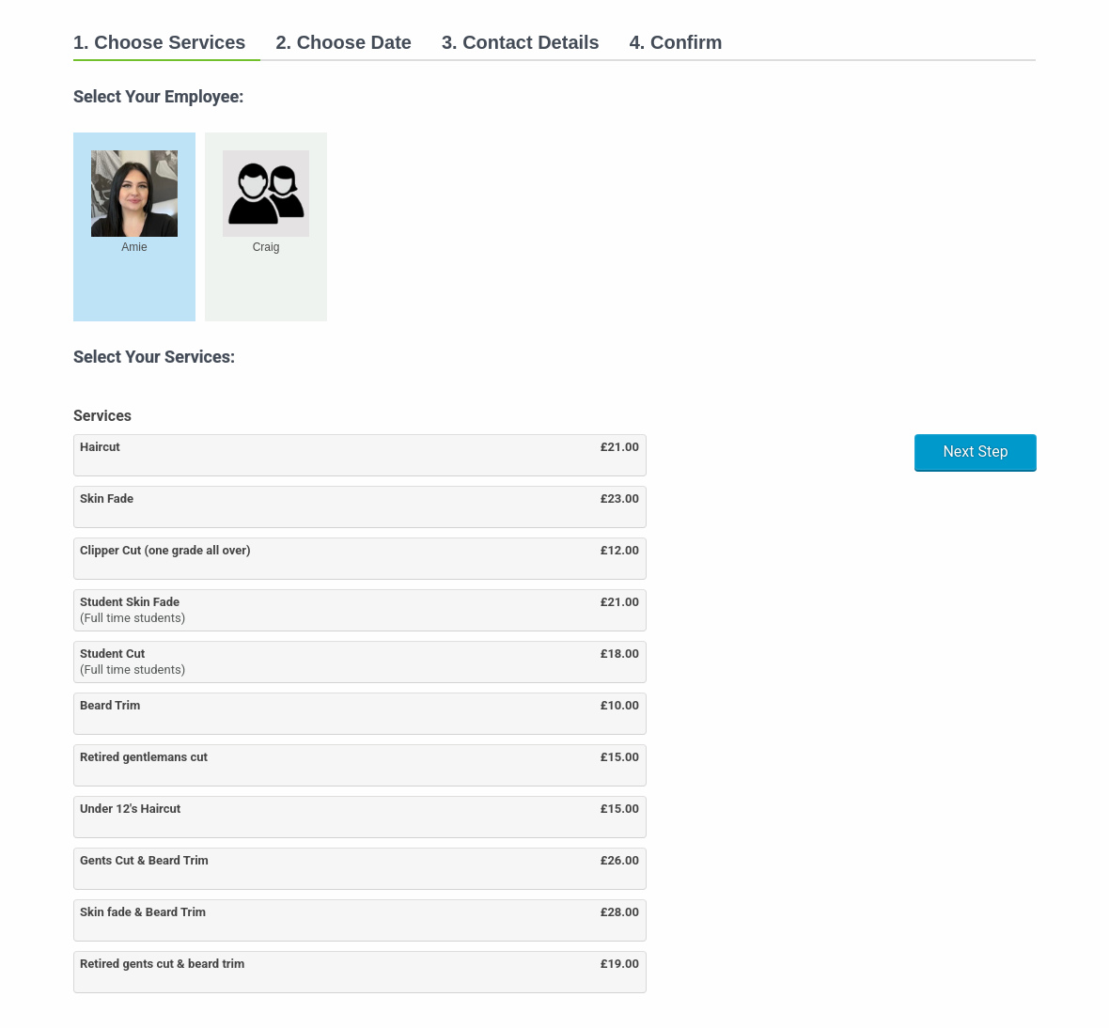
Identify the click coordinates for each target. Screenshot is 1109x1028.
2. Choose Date (343, 42)
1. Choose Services (159, 42)
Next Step (975, 451)
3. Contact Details (521, 42)
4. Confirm (676, 42)
